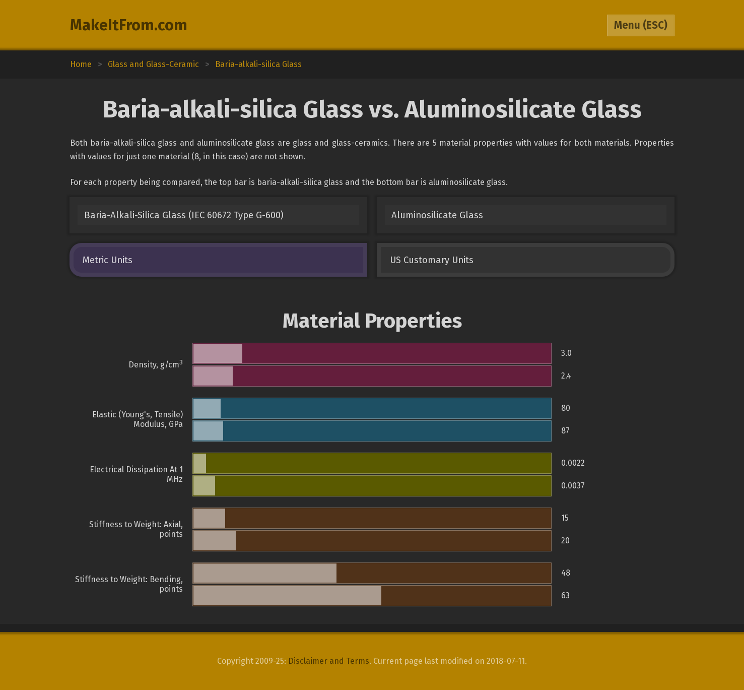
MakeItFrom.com (128, 25)
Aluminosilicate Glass (437, 215)
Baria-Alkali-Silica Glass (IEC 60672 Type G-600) (184, 215)
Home (81, 64)
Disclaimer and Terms (328, 661)
